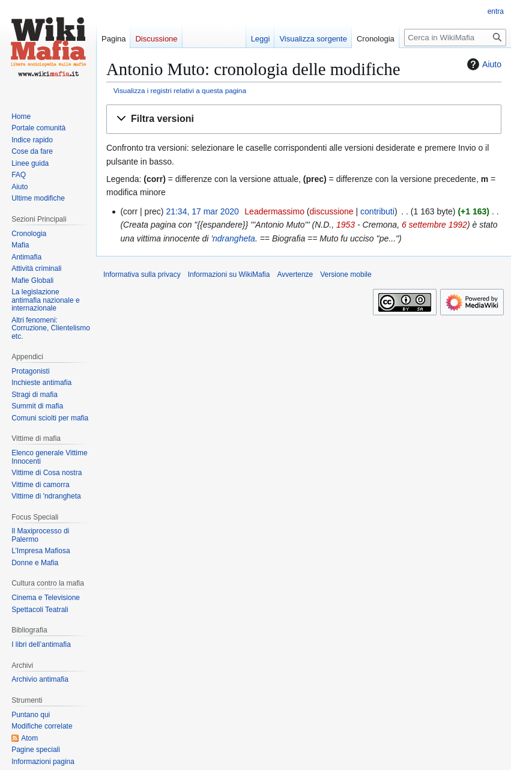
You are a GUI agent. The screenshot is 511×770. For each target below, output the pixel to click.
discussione (331, 211)
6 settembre (424, 224)
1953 (345, 224)
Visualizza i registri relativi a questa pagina (179, 90)
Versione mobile (345, 274)
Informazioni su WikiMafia (229, 274)
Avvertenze (295, 274)
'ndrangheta (233, 238)
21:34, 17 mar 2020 (202, 211)
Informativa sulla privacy (142, 274)
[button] (303, 119)
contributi (377, 211)
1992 (458, 224)
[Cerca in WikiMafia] (455, 37)
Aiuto (482, 64)
